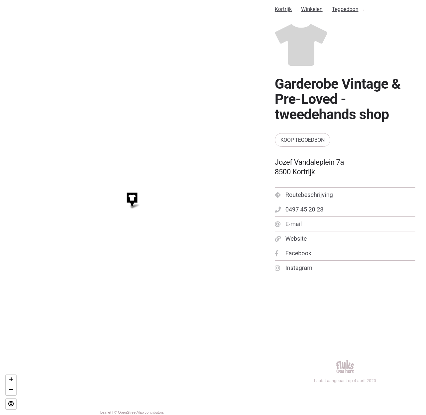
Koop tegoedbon (302, 140)
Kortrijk (283, 9)
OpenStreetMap (131, 412)
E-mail (288, 223)
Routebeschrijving (304, 194)
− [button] (11, 390)
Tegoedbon (345, 9)
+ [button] (11, 380)
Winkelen (312, 9)
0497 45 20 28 (299, 209)
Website (291, 238)
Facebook (293, 253)
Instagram (293, 267)
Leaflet (105, 412)
